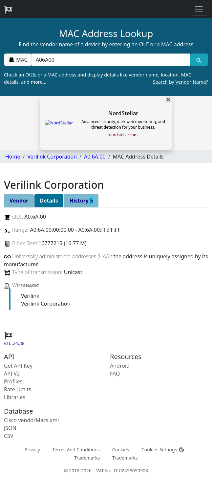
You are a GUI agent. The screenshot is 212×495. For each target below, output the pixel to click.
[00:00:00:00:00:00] (111, 60)
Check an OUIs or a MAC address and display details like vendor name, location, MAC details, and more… (106, 78)
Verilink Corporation (52, 156)
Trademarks (87, 458)
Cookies (120, 449)
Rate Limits (17, 389)
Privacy (32, 449)
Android (120, 365)
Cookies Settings (163, 449)
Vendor (19, 200)
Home (12, 156)
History (81, 200)
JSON (10, 428)
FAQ (115, 373)
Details (49, 200)
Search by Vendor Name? (180, 82)
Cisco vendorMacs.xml (31, 420)
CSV (8, 436)
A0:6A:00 (95, 156)
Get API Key (18, 365)
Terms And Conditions (75, 449)
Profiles (13, 381)
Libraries (14, 397)
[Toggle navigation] (199, 9)
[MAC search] (199, 60)
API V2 (12, 373)
